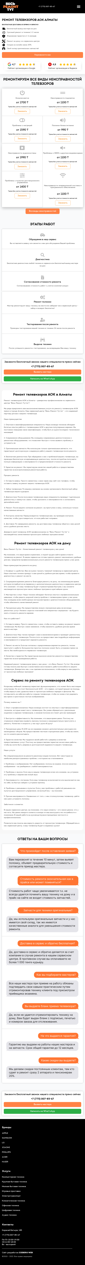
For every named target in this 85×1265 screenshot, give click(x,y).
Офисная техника (10, 1206)
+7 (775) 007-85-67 (46, 7)
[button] (78, 6)
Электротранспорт (11, 1196)
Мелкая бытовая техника (14, 1187)
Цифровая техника (11, 1210)
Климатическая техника (13, 1201)
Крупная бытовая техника (14, 1182)
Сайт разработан (17, 1253)
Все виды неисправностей (42, 211)
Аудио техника (9, 1215)
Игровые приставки (11, 1191)
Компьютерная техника (13, 1177)
